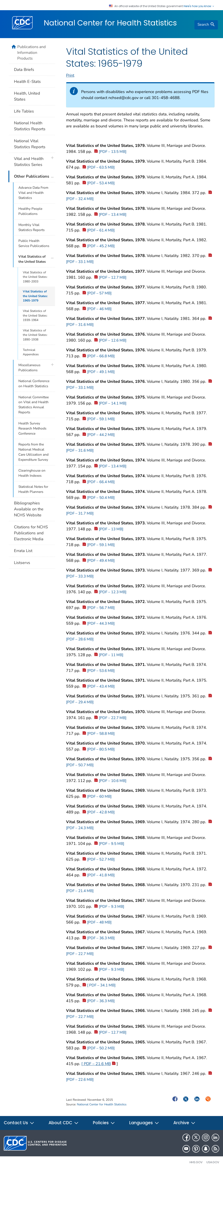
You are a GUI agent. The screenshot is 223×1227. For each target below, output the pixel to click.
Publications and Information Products (31, 52)
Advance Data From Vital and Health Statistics (33, 192)
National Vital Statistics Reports (29, 144)
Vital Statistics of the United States (32, 259)
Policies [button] (104, 1123)
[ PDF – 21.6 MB (98, 1063)
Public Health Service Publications (33, 243)
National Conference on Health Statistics (33, 383)
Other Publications (31, 176)
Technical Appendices (31, 352)
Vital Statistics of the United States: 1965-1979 (35, 296)
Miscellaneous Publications (29, 367)
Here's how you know (199, 6)
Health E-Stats (27, 81)
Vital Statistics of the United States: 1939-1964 (35, 315)
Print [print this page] (70, 75)
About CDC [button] (64, 1123)
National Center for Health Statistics (110, 23)
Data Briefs (24, 69)
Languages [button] (144, 1123)
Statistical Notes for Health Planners (33, 489)
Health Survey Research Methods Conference (32, 428)
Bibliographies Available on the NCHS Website (28, 509)
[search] (206, 24)
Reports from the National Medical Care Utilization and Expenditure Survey (33, 452)
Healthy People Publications (30, 211)
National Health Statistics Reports (29, 126)
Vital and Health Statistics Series (28, 161)
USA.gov (212, 1162)
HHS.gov (196, 1162)
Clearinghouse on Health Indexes (31, 473)
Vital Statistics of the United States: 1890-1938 (35, 335)
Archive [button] (184, 1123)
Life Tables (24, 111)
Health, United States (27, 96)
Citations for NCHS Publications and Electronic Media (31, 533)
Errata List (23, 550)
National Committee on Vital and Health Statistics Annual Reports (33, 405)
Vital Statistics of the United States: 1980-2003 (35, 277)
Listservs (22, 562)
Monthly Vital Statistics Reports (31, 227)
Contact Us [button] (19, 1123)
